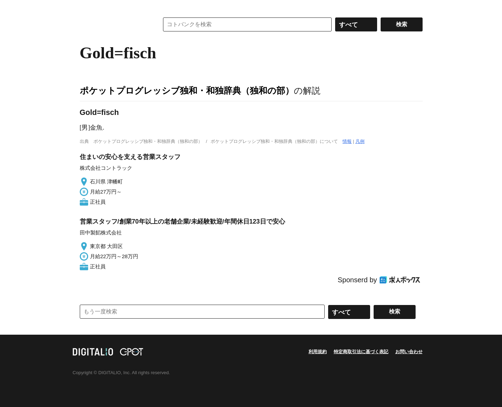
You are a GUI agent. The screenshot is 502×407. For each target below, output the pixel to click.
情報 (347, 141)
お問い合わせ (409, 351)
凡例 (360, 141)
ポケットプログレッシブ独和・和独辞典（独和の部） (187, 90)
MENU (87, 7)
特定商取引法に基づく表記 (361, 351)
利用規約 (318, 351)
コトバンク (114, 24)
